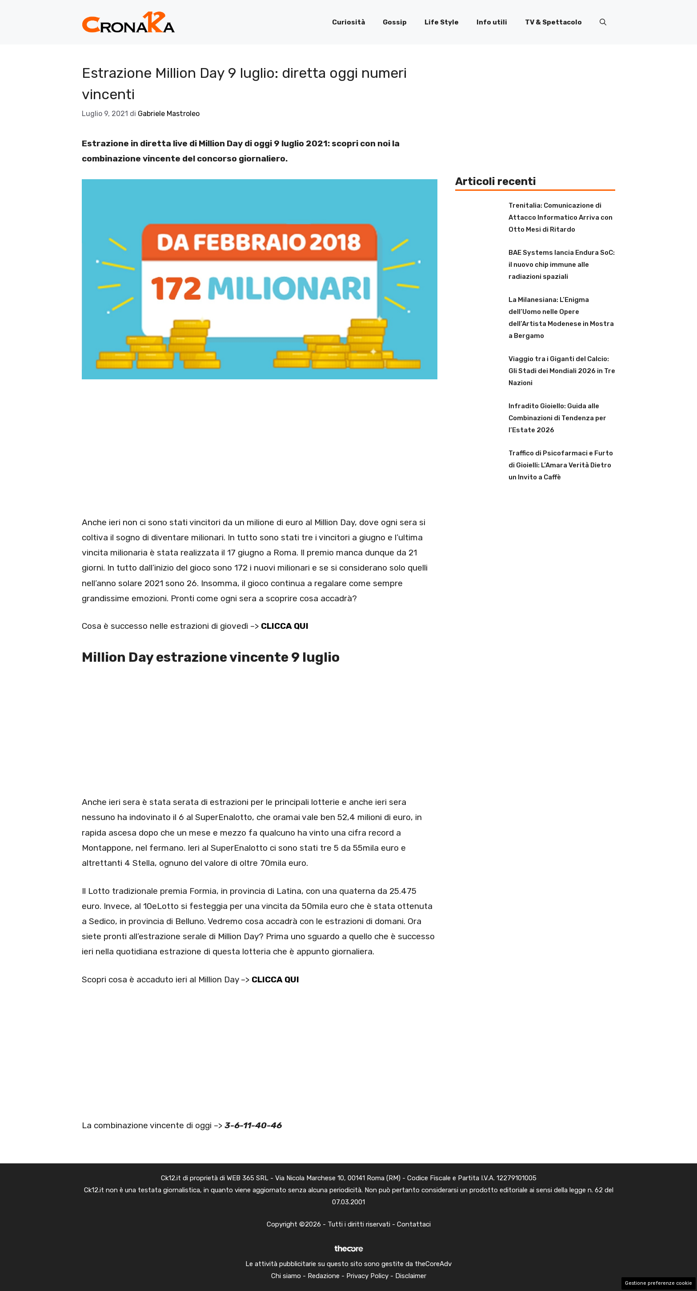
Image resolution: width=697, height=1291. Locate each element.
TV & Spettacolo (553, 22)
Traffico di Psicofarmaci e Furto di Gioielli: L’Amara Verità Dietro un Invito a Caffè (561, 465)
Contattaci (414, 1224)
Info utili (492, 22)
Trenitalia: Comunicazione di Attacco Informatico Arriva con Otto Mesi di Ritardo (561, 217)
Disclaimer (410, 1276)
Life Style (442, 22)
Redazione (324, 1276)
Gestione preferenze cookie (658, 1283)
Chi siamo (286, 1276)
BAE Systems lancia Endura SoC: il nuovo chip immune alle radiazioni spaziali (562, 265)
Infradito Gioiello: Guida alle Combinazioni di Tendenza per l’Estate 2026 (557, 418)
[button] (603, 22)
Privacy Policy (367, 1276)
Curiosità (348, 22)
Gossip (395, 22)
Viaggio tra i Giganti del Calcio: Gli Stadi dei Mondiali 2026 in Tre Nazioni (562, 371)
